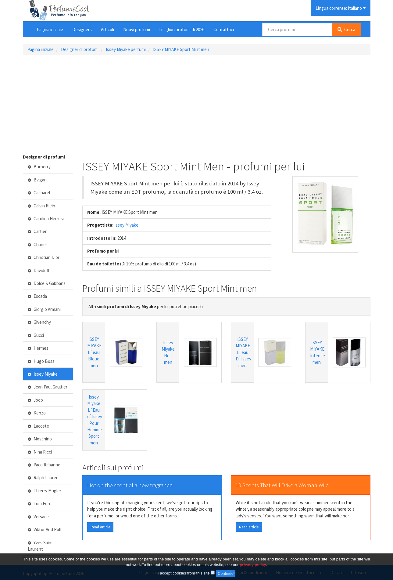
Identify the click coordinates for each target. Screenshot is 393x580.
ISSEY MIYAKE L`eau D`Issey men (243, 352)
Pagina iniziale (50, 29)
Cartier (37, 231)
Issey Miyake (126, 225)
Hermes (38, 348)
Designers (82, 29)
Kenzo (37, 413)
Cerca (346, 29)
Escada (37, 296)
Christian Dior (44, 257)
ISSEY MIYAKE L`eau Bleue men (94, 352)
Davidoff (39, 270)
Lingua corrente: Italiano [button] (341, 8)
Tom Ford (40, 503)
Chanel (37, 244)
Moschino (40, 439)
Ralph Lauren (43, 477)
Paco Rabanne (44, 465)
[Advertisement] (196, 104)
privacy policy (253, 564)
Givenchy (39, 322)
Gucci (36, 335)
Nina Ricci (40, 452)
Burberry (39, 167)
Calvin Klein (41, 206)
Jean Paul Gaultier (48, 387)
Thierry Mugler (45, 491)
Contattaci (223, 29)
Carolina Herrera (46, 218)
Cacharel (39, 192)
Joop (35, 400)
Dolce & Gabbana (47, 283)
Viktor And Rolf (45, 529)
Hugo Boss (41, 361)
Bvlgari (37, 180)
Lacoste (38, 426)
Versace (38, 517)
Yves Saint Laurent (40, 546)
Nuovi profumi (136, 29)
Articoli (107, 29)
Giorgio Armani (44, 309)
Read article (100, 527)
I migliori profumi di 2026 (181, 29)
